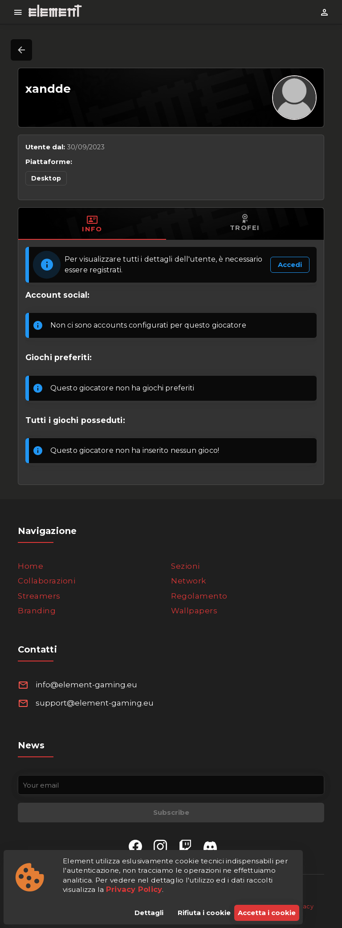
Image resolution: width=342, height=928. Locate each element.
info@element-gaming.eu (86, 684)
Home (30, 566)
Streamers (39, 595)
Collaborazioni (46, 580)
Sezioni (185, 566)
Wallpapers (194, 610)
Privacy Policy (134, 889)
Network (188, 580)
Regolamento (199, 595)
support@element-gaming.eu (95, 702)
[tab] (92, 224)
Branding (37, 610)
